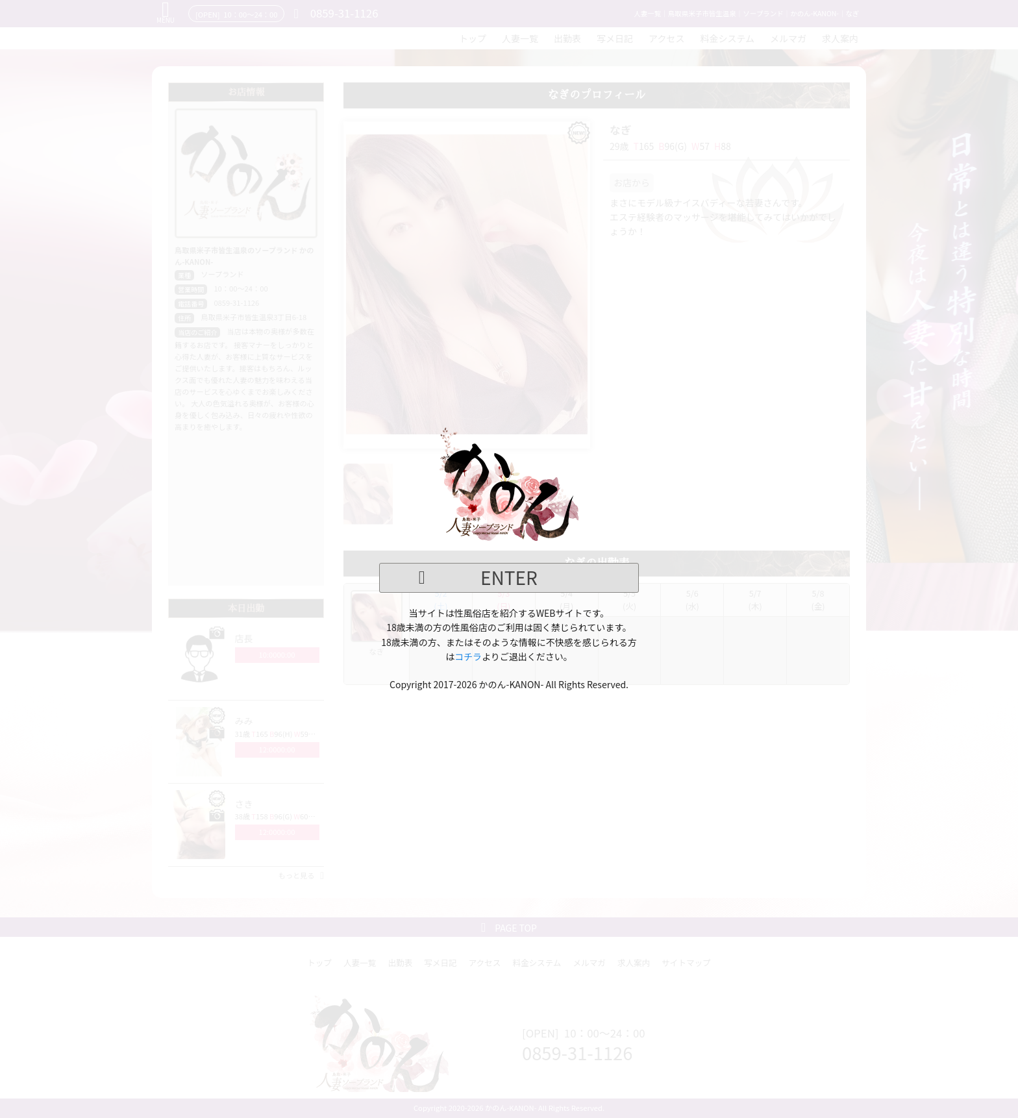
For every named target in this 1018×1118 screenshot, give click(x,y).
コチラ (468, 656)
